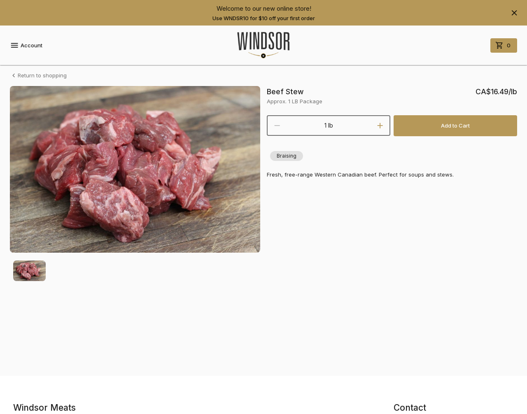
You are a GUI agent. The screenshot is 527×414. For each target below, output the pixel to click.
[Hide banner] (514, 12)
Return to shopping (38, 75)
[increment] (380, 125)
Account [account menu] (26, 45)
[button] (286, 156)
